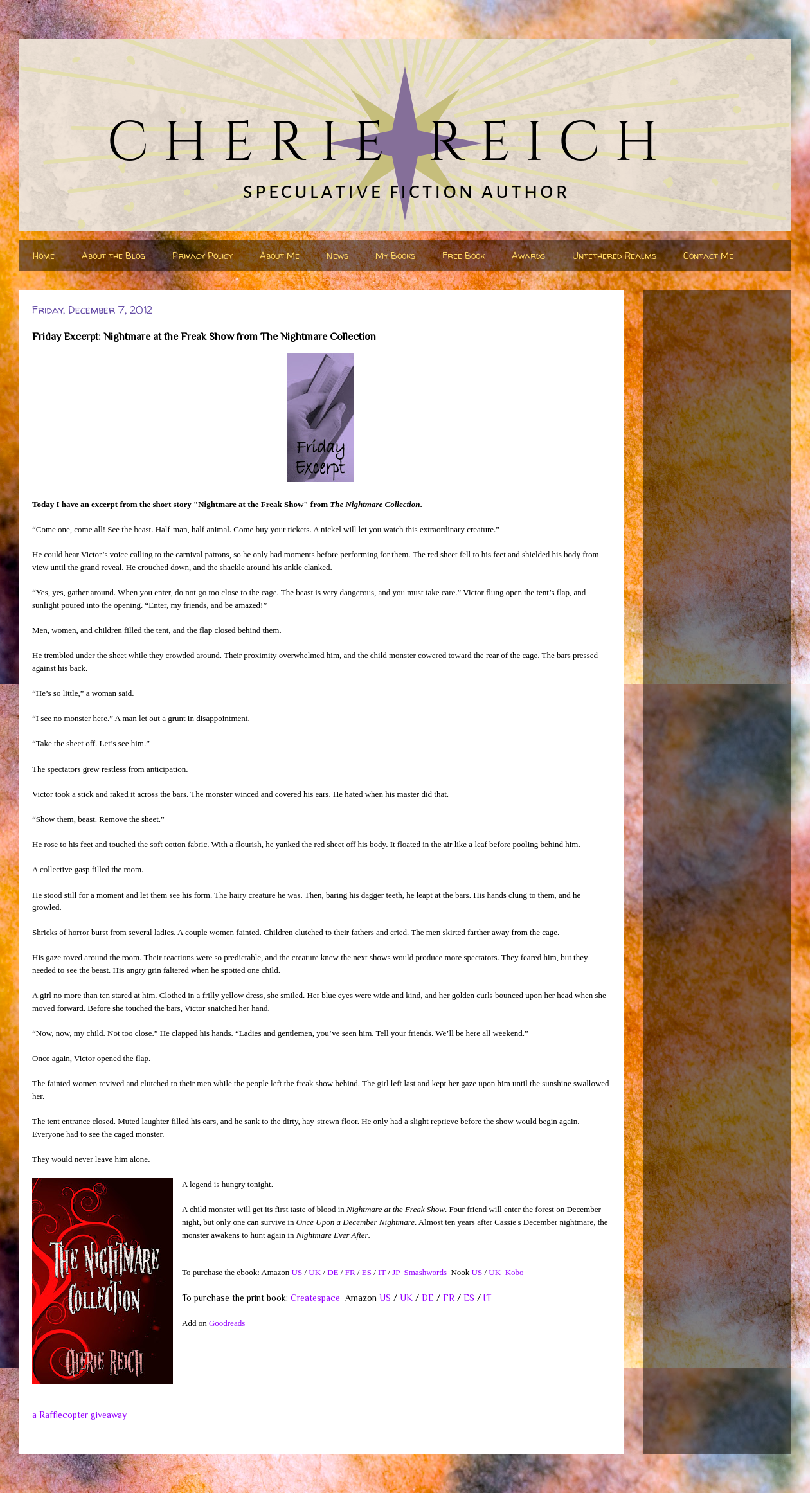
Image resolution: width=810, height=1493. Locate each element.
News (337, 255)
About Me (280, 255)
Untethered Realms (614, 255)
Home (44, 255)
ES (367, 1272)
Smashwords (425, 1272)
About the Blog (113, 255)
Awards (528, 255)
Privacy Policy (202, 255)
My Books (395, 255)
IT (382, 1272)
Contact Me (708, 255)
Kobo (514, 1272)
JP (396, 1272)
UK (315, 1272)
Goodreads (227, 1323)
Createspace (315, 1297)
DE (332, 1272)
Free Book (463, 255)
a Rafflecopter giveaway (79, 1414)
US (297, 1272)
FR (350, 1272)
